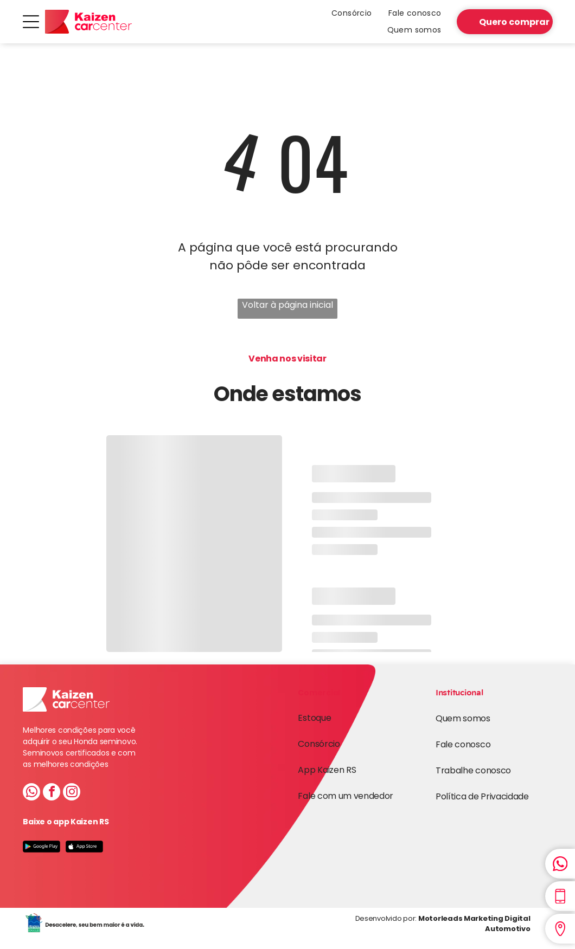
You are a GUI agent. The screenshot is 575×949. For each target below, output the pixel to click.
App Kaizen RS (327, 770)
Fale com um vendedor (345, 796)
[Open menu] (31, 22)
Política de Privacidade (482, 796)
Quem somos (463, 718)
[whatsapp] (31, 793)
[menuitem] (351, 13)
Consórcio (319, 744)
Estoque (314, 718)
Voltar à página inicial (287, 305)
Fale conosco (463, 744)
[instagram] (71, 793)
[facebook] (51, 793)
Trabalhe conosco (473, 770)
